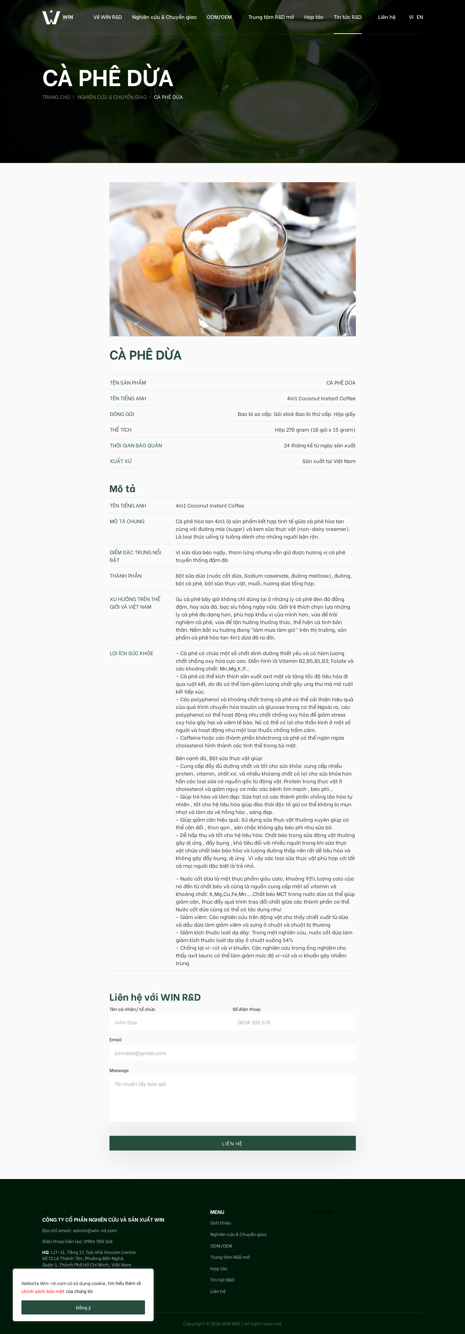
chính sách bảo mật (43, 1291)
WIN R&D (321, 1211)
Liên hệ (387, 16)
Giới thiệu (220, 1222)
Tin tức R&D (348, 16)
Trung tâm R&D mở (271, 16)
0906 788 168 (98, 1241)
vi (411, 16)
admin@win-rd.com (95, 1230)
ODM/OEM (219, 16)
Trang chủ (56, 96)
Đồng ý (83, 1307)
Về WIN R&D (107, 16)
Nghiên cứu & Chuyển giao (164, 16)
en (420, 16)
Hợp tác (314, 16)
